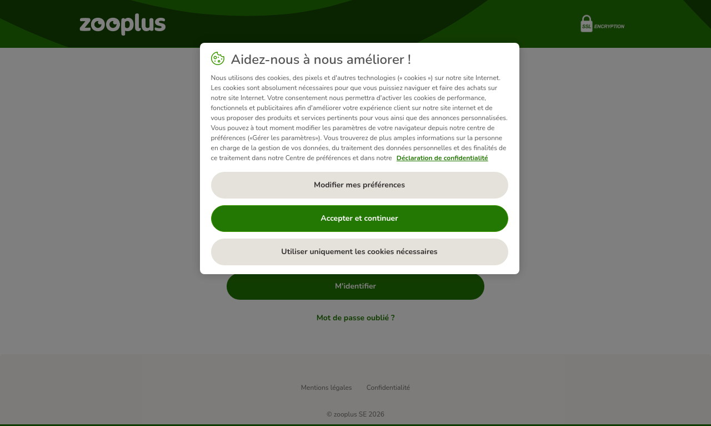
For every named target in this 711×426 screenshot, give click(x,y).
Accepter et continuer (359, 218)
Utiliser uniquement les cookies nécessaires (359, 251)
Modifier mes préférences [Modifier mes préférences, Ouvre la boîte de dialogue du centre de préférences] (359, 185)
